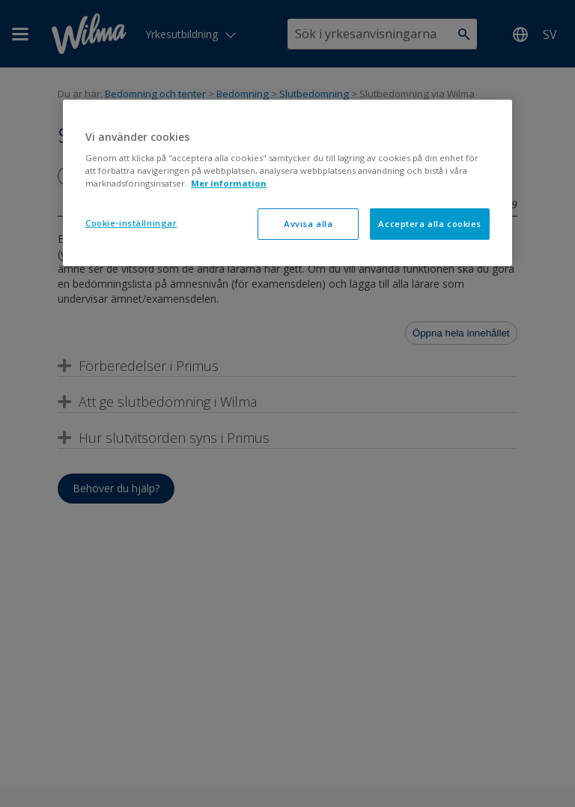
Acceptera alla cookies (429, 223)
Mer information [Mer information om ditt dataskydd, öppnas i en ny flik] (229, 183)
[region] (287, 183)
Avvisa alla (308, 223)
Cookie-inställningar (131, 223)
